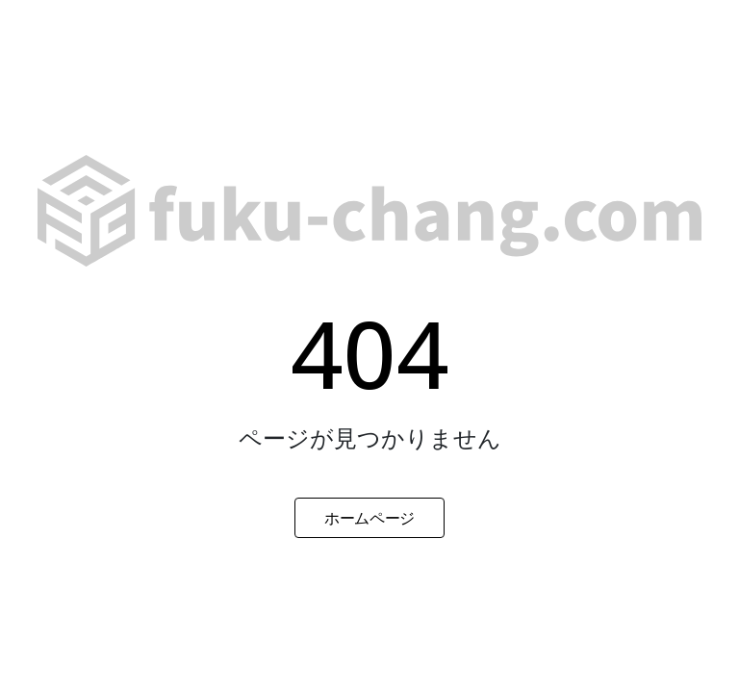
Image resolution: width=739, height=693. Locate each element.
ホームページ (369, 517)
